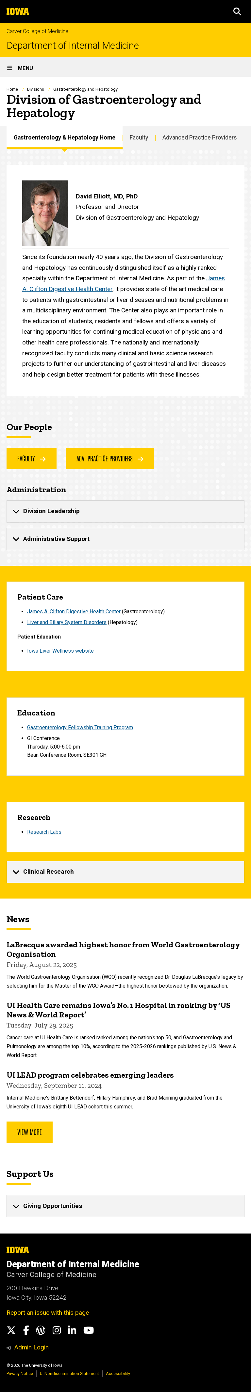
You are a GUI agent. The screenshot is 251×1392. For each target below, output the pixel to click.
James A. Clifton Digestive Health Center (74, 611)
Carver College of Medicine (37, 31)
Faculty (139, 137)
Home (12, 89)
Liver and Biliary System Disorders (67, 622)
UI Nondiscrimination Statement (69, 1373)
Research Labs (44, 831)
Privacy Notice (20, 1373)
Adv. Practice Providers (109, 458)
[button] (237, 11)
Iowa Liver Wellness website (60, 650)
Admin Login (31, 1347)
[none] (125, 511)
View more (29, 1131)
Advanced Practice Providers (199, 137)
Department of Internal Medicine (73, 45)
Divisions (35, 89)
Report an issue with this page (48, 1312)
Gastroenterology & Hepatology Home (64, 137)
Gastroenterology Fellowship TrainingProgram (80, 727)
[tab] (125, 511)
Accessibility (118, 1373)
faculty (31, 458)
